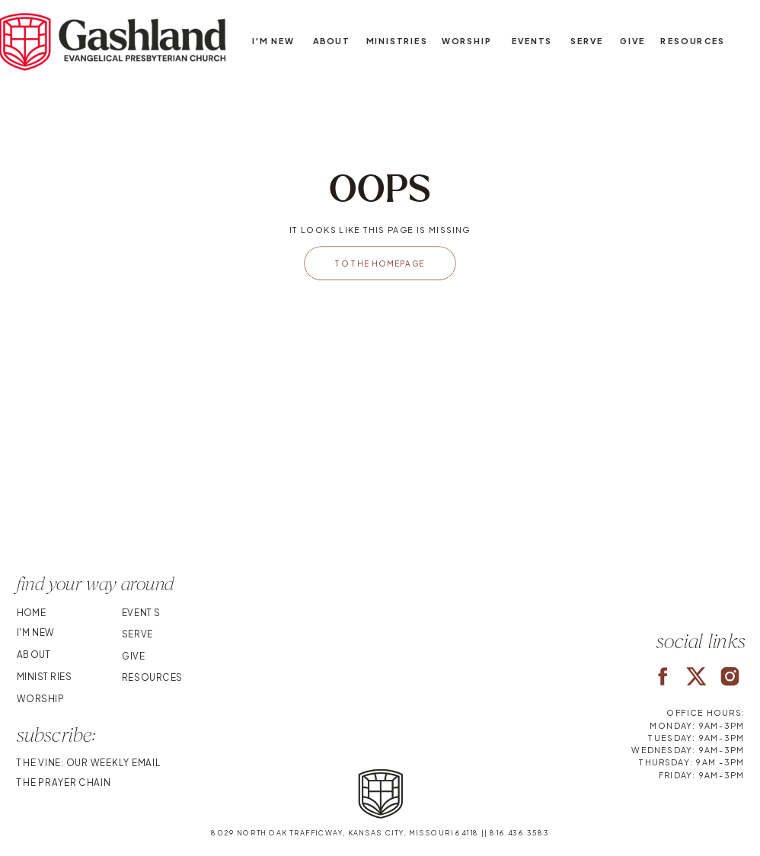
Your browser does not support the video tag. (380, 477)
